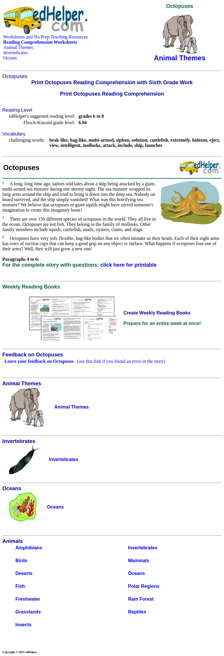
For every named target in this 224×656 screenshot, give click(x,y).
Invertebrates (15, 52)
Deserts (24, 573)
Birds (21, 560)
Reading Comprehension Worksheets (40, 42)
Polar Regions (144, 586)
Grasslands (28, 611)
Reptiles (137, 611)
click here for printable (128, 265)
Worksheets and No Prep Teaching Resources (45, 36)
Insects (23, 624)
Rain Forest (141, 599)
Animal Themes (18, 47)
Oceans (10, 57)
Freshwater (27, 599)
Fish (20, 586)
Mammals (138, 560)
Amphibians (28, 547)
